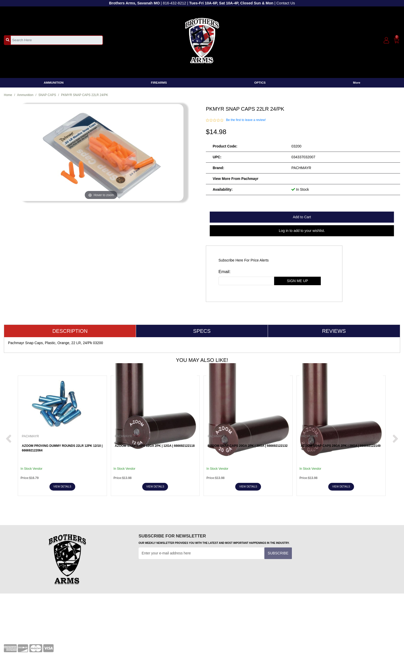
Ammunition (25, 95)
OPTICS (260, 82)
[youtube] (326, 616)
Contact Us (285, 3)
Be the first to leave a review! (246, 120)
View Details (62, 486)
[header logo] (202, 40)
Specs (202, 331)
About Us (213, 622)
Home (8, 95)
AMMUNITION (54, 82)
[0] (396, 39)
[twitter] (340, 616)
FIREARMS (159, 82)
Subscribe (278, 553)
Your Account (14, 614)
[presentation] (178, 572)
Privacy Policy (217, 614)
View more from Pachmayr (235, 179)
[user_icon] (386, 40)
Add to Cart (302, 217)
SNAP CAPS (47, 95)
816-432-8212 (174, 3)
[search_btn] (7, 40)
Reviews (334, 331)
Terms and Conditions (122, 614)
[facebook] (312, 616)
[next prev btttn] (8, 439)
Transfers (112, 622)
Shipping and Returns (223, 630)
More (356, 82)
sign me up (297, 281)
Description (70, 331)
